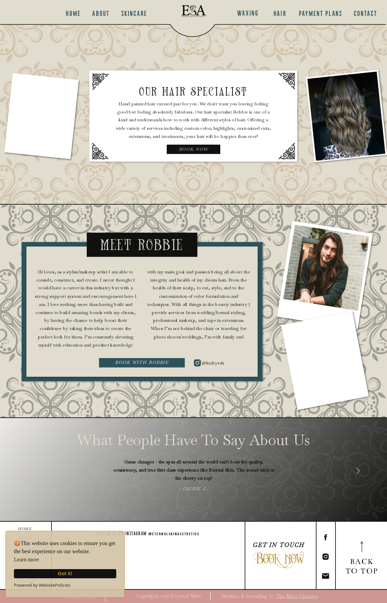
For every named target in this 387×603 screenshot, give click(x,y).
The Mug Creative (297, 595)
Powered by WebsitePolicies (42, 585)
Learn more (26, 559)
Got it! (65, 573)
